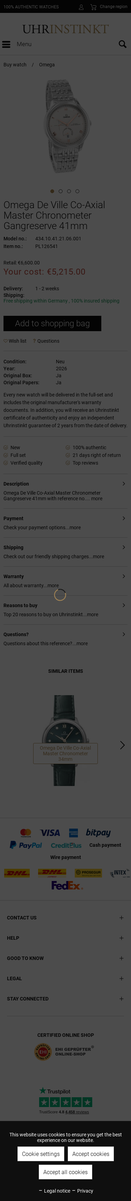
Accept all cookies (65, 1172)
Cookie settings (41, 1154)
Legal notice (54, 1191)
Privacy (82, 1191)
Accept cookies (90, 1154)
